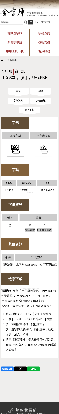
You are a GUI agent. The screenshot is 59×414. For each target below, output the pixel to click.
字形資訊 (12, 60)
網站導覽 (46, 22)
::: (1, 1)
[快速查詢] (11, 22)
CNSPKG (20, 319)
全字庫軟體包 (30, 290)
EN (36, 22)
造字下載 (29, 109)
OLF (32, 319)
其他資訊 (41, 100)
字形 (18, 91)
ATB (40, 319)
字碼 (40, 91)
